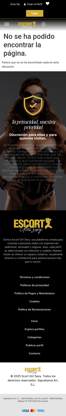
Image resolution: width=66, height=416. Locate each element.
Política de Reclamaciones (34, 309)
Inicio (34, 321)
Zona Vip (15, 4)
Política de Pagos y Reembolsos (34, 293)
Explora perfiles (34, 329)
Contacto (34, 353)
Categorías (34, 337)
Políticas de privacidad (34, 285)
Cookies (34, 301)
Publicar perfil (34, 345)
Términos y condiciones (35, 277)
